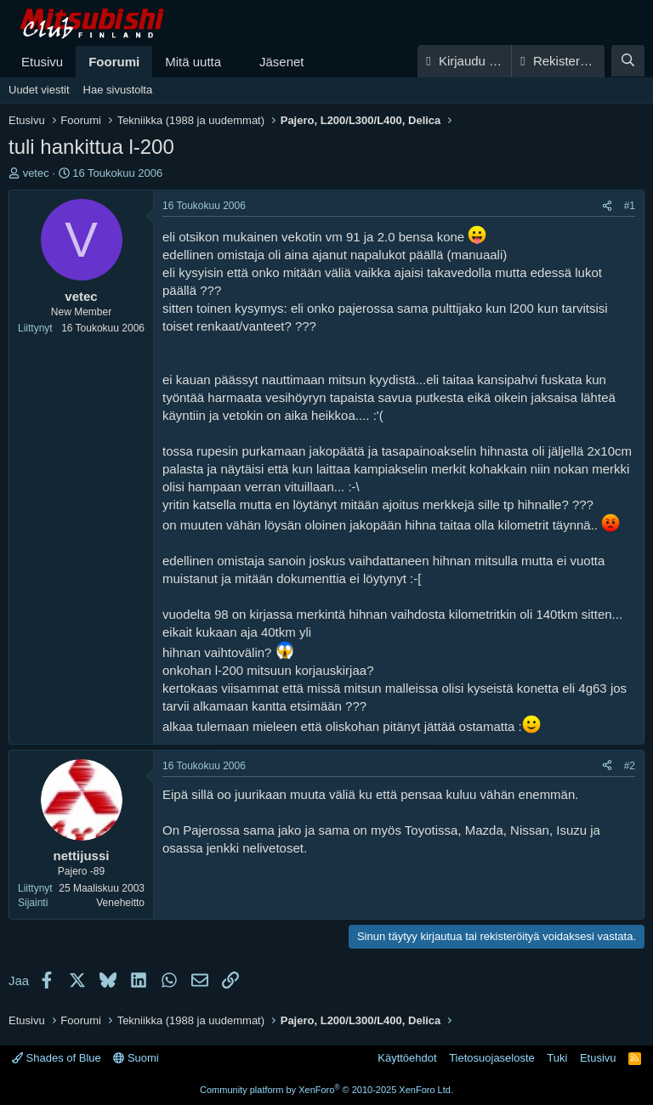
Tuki (557, 1057)
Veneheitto (120, 903)
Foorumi (113, 61)
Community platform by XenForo (326, 1090)
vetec (36, 173)
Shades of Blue (56, 1057)
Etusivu (42, 61)
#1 (629, 206)
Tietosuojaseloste (492, 1057)
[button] (235, 61)
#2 (629, 766)
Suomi (135, 1057)
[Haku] (627, 60)
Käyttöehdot (407, 1057)
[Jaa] (607, 206)
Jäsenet (281, 61)
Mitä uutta (193, 61)
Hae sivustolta (118, 89)
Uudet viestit (39, 89)
